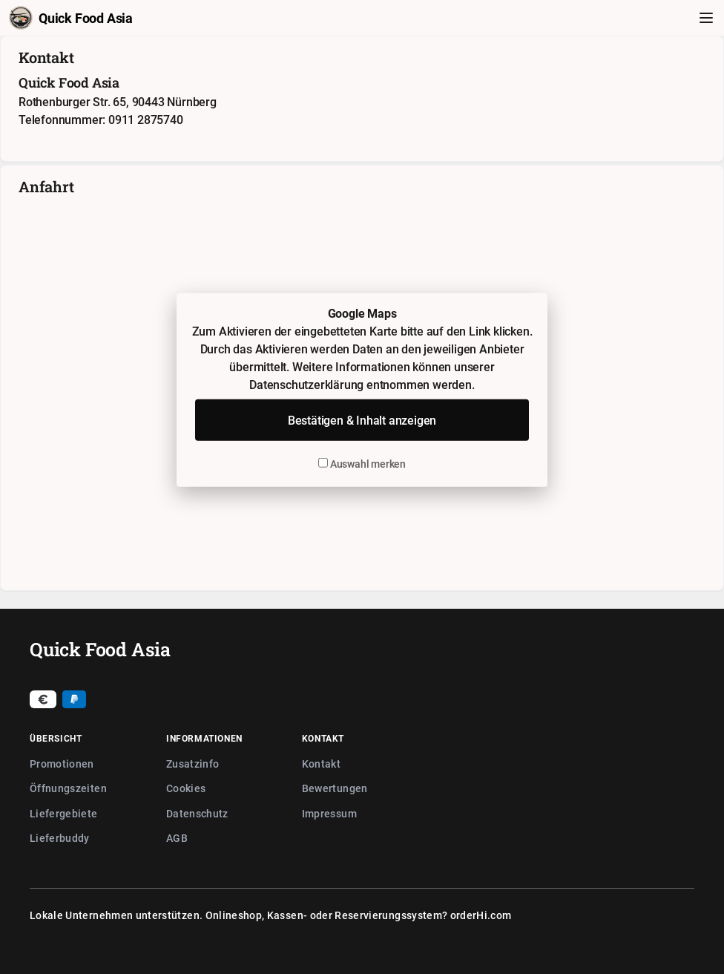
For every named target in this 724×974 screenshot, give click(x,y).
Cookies (185, 788)
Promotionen (62, 763)
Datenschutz (197, 813)
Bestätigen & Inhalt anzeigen (362, 420)
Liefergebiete (64, 813)
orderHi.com (481, 915)
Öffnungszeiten (68, 788)
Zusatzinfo (193, 763)
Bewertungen (335, 788)
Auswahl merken (362, 464)
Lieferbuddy (60, 838)
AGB (177, 838)
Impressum (329, 813)
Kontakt (321, 763)
